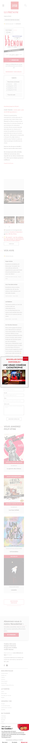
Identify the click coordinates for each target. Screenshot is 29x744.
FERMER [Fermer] (26, 358)
